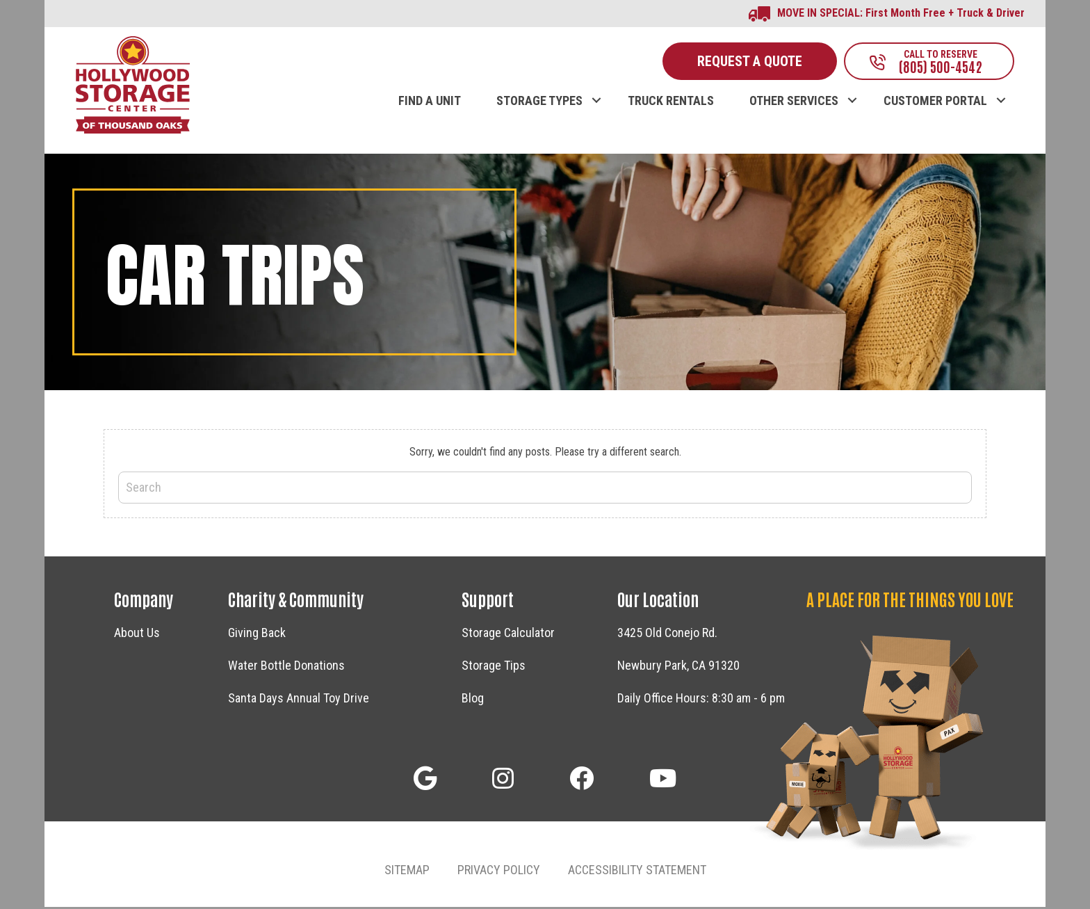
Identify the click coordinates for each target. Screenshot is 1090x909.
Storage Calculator (508, 634)
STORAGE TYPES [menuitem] (539, 102)
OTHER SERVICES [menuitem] (793, 102)
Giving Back (257, 634)
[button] (596, 87)
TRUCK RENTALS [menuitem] (671, 102)
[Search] (545, 489)
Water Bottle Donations (286, 666)
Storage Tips (494, 666)
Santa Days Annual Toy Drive (298, 699)
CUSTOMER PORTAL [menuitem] (935, 102)
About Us (137, 634)
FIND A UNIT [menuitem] (429, 102)
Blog (473, 699)
